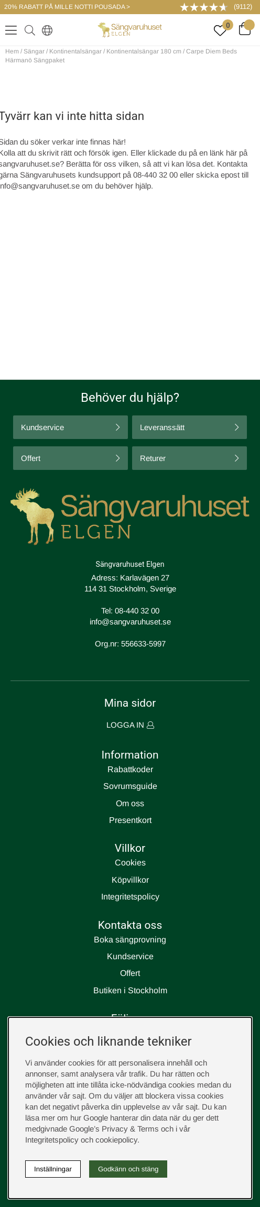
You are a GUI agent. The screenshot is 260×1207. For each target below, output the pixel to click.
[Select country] (45, 29)
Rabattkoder (130, 769)
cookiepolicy (116, 1139)
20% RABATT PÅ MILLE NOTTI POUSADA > (67, 6)
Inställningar (53, 1169)
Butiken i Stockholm (130, 990)
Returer (153, 458)
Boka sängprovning (130, 939)
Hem (12, 51)
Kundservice (42, 427)
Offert (30, 458)
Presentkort (130, 820)
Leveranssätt (162, 427)
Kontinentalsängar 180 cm (143, 51)
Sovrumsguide (130, 786)
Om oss (130, 803)
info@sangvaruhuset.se (130, 621)
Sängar (34, 51)
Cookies (130, 862)
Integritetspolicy (130, 896)
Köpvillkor (130, 879)
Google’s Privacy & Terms (114, 1128)
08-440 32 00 (137, 610)
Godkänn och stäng (128, 1169)
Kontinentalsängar (75, 51)
